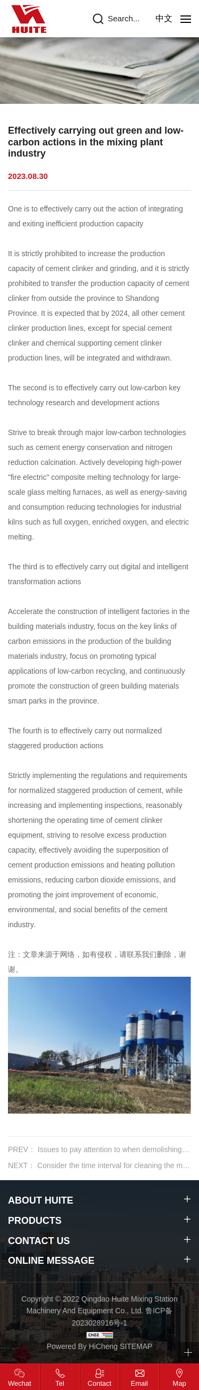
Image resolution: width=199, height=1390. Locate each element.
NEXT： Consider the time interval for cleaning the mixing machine (99, 1172)
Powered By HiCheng (83, 1346)
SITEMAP (136, 1346)
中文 (163, 18)
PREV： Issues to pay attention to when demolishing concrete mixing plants (99, 1156)
